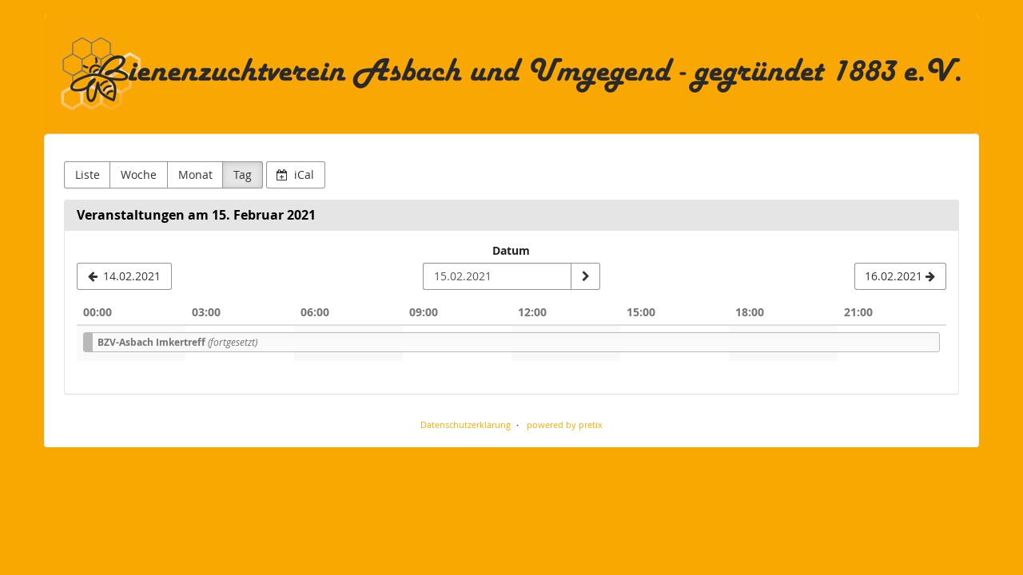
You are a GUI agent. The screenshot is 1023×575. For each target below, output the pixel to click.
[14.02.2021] (124, 276)
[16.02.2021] (900, 276)
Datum (511, 250)
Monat (195, 174)
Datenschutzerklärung (465, 424)
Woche (139, 174)
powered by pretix (565, 424)
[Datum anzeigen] (585, 276)
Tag (242, 174)
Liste (87, 174)
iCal (295, 174)
